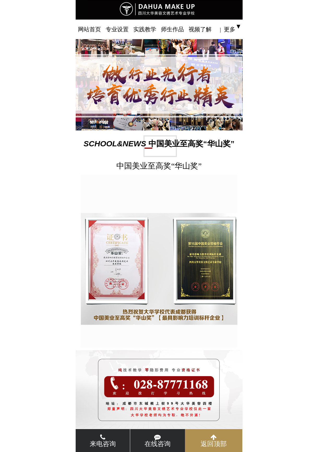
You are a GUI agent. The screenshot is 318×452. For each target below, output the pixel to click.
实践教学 (144, 29)
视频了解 (200, 29)
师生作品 (172, 29)
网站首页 (89, 29)
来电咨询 (103, 440)
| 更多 (227, 29)
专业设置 (117, 29)
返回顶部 (214, 440)
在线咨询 (158, 440)
